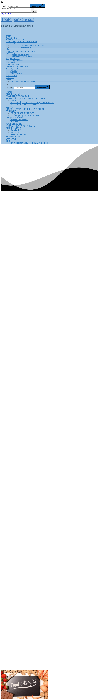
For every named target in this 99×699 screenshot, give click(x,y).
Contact (10, 78)
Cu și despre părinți (19, 55)
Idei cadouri (16, 74)
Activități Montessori (21, 47)
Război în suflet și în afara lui (24, 81)
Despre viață (12, 68)
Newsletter (11, 76)
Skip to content (6, 13)
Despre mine (11, 38)
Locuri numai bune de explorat (21, 51)
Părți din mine (17, 61)
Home (8, 36)
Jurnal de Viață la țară (17, 66)
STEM (12, 44)
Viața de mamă (12, 59)
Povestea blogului (15, 40)
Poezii (13, 62)
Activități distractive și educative (27, 45)
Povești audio (12, 64)
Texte (8, 80)
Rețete (13, 72)
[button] (2, 3)
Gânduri (14, 70)
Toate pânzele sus (17, 19)
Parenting (10, 53)
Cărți (8, 49)
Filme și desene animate (21, 57)
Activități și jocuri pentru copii (21, 42)
